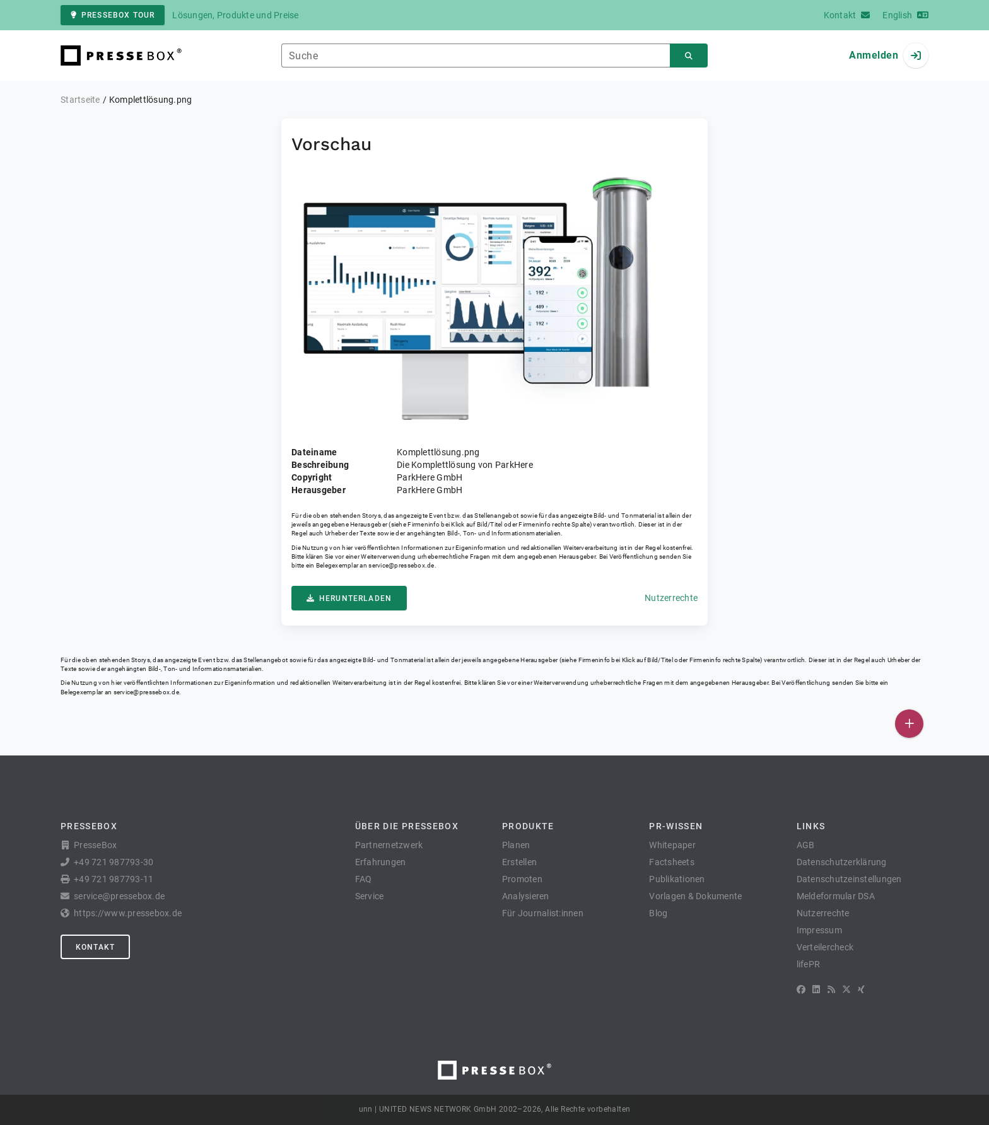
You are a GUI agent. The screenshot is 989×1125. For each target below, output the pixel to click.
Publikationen (677, 879)
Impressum (819, 930)
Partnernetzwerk (389, 845)
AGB (806, 845)
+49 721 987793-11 (113, 879)
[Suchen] (689, 56)
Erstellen (519, 862)
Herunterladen (349, 598)
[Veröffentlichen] (909, 723)
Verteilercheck (825, 947)
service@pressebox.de (401, 565)
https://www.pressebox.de (128, 913)
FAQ (363, 879)
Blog (658, 913)
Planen (516, 845)
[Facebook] (801, 989)
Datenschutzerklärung (842, 862)
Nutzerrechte (671, 598)
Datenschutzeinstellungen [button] (849, 879)
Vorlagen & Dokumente (695, 896)
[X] (846, 989)
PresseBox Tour (113, 15)
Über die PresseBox (407, 826)
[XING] (861, 989)
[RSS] (831, 989)
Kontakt (95, 947)
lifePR (809, 964)
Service (369, 896)
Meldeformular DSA (836, 896)
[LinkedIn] (816, 989)
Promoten (522, 879)
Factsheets (671, 862)
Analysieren (525, 896)
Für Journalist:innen (542, 913)
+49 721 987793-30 (113, 862)
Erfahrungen (380, 862)
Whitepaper (672, 845)
